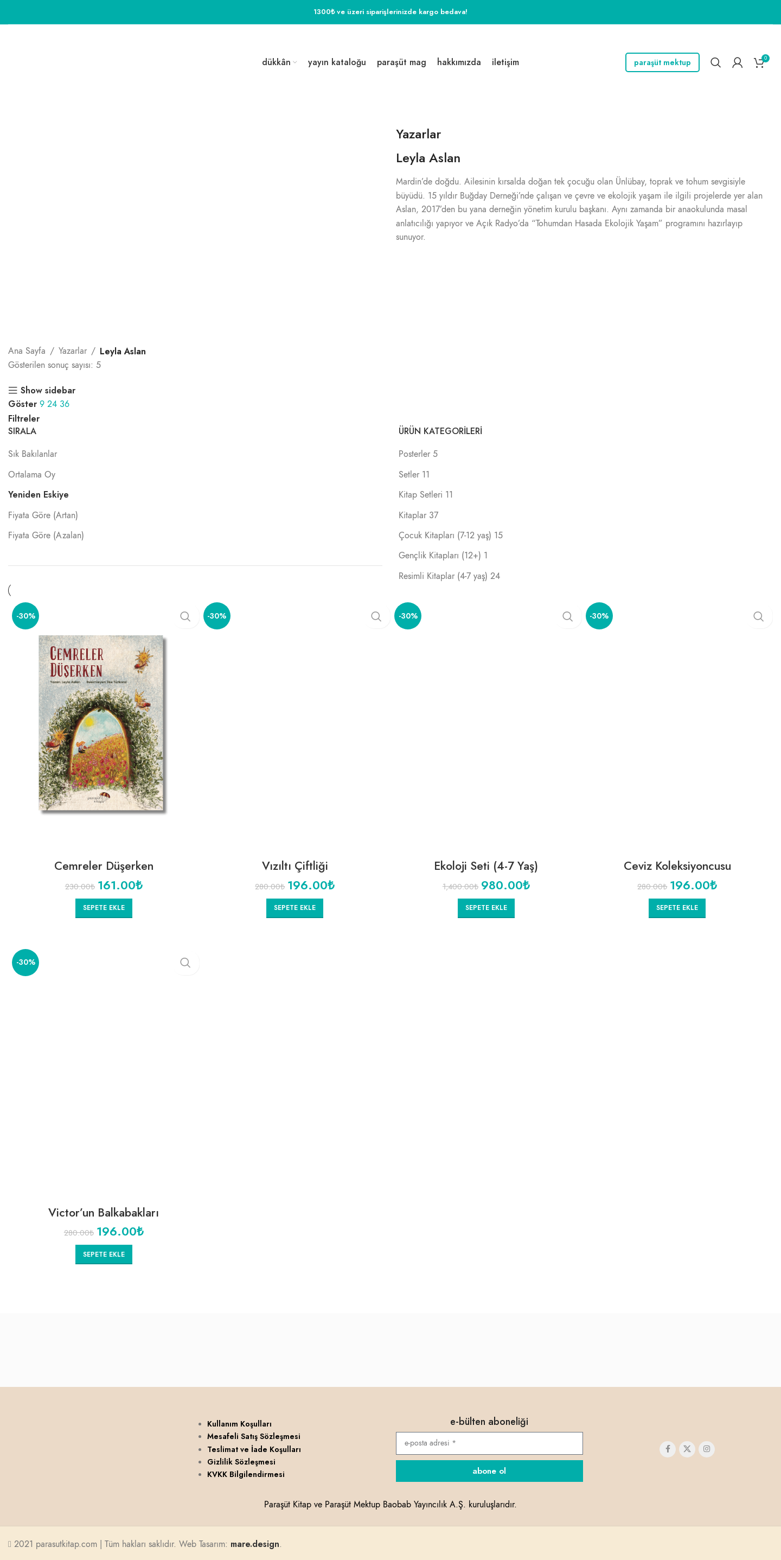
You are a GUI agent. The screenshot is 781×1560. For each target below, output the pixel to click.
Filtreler (24, 419)
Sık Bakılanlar (32, 454)
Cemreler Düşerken (103, 865)
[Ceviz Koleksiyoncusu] (677, 726)
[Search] (716, 62)
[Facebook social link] (668, 1447)
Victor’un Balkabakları (103, 1211)
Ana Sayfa (27, 351)
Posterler (414, 454)
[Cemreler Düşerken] (104, 726)
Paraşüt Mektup (662, 62)
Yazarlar (418, 133)
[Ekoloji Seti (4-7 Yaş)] (486, 726)
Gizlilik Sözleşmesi (241, 1459)
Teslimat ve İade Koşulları (254, 1447)
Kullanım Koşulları (239, 1421)
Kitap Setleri (421, 495)
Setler (409, 475)
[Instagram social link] (707, 1447)
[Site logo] (69, 62)
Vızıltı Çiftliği (295, 865)
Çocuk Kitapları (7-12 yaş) (445, 536)
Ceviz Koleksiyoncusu (677, 865)
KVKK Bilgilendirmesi (246, 1472)
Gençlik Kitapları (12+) (440, 556)
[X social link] (687, 1447)
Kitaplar (412, 515)
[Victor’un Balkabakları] (104, 1071)
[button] (103, 907)
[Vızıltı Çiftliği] (295, 726)
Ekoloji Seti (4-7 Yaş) (486, 865)
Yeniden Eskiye (38, 494)
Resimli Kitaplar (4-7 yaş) (443, 576)
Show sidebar (48, 391)
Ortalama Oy (31, 475)
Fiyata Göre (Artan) (43, 515)
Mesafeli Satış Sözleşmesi (253, 1434)
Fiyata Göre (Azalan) (46, 536)
